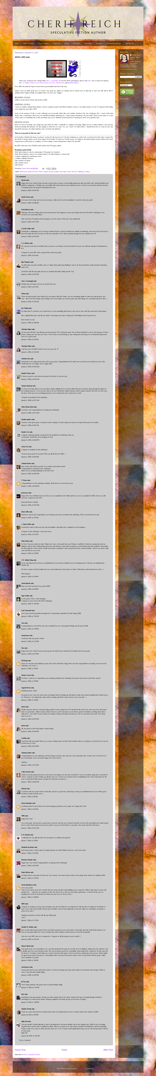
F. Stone (24, 480)
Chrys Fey (24, 447)
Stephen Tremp (26, 1009)
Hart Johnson (25, 209)
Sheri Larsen (44, 83)
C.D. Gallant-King (27, 560)
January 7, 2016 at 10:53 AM (30, 828)
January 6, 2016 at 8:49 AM (30, 274)
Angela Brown (26, 688)
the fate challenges (78, 171)
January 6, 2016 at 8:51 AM (29, 287)
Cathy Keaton (26, 772)
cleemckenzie (25, 583)
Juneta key (24, 493)
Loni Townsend (26, 610)
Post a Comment (24, 1040)
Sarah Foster (25, 197)
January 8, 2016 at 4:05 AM (30, 939)
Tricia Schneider (26, 803)
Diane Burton (25, 872)
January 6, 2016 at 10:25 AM (30, 379)
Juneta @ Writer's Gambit (29, 502)
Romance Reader (27, 860)
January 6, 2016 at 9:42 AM (30, 352)
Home (17, 43)
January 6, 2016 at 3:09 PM (30, 604)
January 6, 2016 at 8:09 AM (30, 190)
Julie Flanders (25, 262)
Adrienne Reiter (26, 753)
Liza (22, 623)
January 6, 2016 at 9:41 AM (29, 339)
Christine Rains (26, 329)
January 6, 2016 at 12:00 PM (30, 440)
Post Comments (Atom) (32, 1054)
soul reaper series (65, 171)
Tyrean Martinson (27, 885)
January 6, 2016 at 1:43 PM (29, 534)
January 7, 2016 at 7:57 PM (29, 920)
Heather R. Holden (27, 927)
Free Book (88, 43)
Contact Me (129, 43)
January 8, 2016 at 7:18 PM (29, 960)
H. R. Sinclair (25, 835)
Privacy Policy (44, 43)
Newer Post (20, 1050)
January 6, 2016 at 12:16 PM (30, 457)
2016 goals (23, 171)
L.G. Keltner (25, 83)
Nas (22, 648)
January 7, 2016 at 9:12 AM (29, 809)
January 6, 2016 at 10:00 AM (30, 367)
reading (56, 171)
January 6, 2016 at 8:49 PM (30, 746)
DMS (23, 904)
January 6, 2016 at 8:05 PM (30, 719)
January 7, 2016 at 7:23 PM (29, 878)
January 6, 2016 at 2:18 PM (29, 589)
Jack (22, 994)
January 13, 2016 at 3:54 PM (30, 987)
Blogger (96, 1068)
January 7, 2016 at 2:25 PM (30, 865)
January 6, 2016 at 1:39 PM (29, 517)
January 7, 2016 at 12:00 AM (30, 782)
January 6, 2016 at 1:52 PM (29, 553)
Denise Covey (34, 83)
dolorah (23, 788)
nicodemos (81, 1068)
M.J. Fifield (24, 308)
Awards (99, 43)
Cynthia (23, 738)
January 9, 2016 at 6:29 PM (30, 975)
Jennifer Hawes (26, 373)
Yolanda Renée (26, 463)
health (30, 171)
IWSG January (25, 574)
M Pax (23, 982)
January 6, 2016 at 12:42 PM (30, 486)
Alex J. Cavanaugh (52, 81)
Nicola (23, 180)
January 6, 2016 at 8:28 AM (30, 203)
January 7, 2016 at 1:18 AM (29, 796)
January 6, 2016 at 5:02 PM (30, 629)
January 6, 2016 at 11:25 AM (30, 425)
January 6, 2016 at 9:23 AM (30, 301)
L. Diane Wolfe (26, 524)
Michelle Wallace (73, 83)
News (66, 43)
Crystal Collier (26, 228)
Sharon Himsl (25, 946)
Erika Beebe (25, 541)
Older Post (108, 1050)
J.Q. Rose (52, 83)
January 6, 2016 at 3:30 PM (30, 616)
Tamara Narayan (26, 386)
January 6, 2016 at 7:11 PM (29, 668)
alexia (23, 707)
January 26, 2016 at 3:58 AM (30, 1036)
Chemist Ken (60, 83)
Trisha (23, 293)
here (89, 81)
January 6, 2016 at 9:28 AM (30, 323)
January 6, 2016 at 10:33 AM (30, 400)
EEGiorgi (24, 660)
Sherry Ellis (25, 512)
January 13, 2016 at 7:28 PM (30, 1002)
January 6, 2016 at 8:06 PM (30, 731)
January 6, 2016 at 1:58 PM (29, 576)
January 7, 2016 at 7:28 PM (29, 897)
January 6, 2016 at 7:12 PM (29, 681)
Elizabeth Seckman (27, 847)
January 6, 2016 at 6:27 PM (30, 654)
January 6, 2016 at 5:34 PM (30, 641)
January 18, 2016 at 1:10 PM (29, 1015)
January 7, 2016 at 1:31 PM (29, 840)
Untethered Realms (113, 43)
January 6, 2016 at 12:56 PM (30, 505)
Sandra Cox (25, 432)
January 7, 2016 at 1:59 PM (29, 853)
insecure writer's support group (42, 171)
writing (87, 171)
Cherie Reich (136, 55)
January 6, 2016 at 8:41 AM (29, 255)
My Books (76, 43)
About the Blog (28, 43)
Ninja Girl (24, 1021)
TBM (23, 816)
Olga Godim (25, 596)
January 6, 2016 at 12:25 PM (30, 473)
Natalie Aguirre (26, 419)
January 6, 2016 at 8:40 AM (30, 236)
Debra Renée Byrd (27, 407)
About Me (56, 43)
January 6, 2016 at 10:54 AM (30, 413)
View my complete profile (128, 69)
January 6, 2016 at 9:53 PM (30, 765)
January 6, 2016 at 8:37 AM (30, 222)
